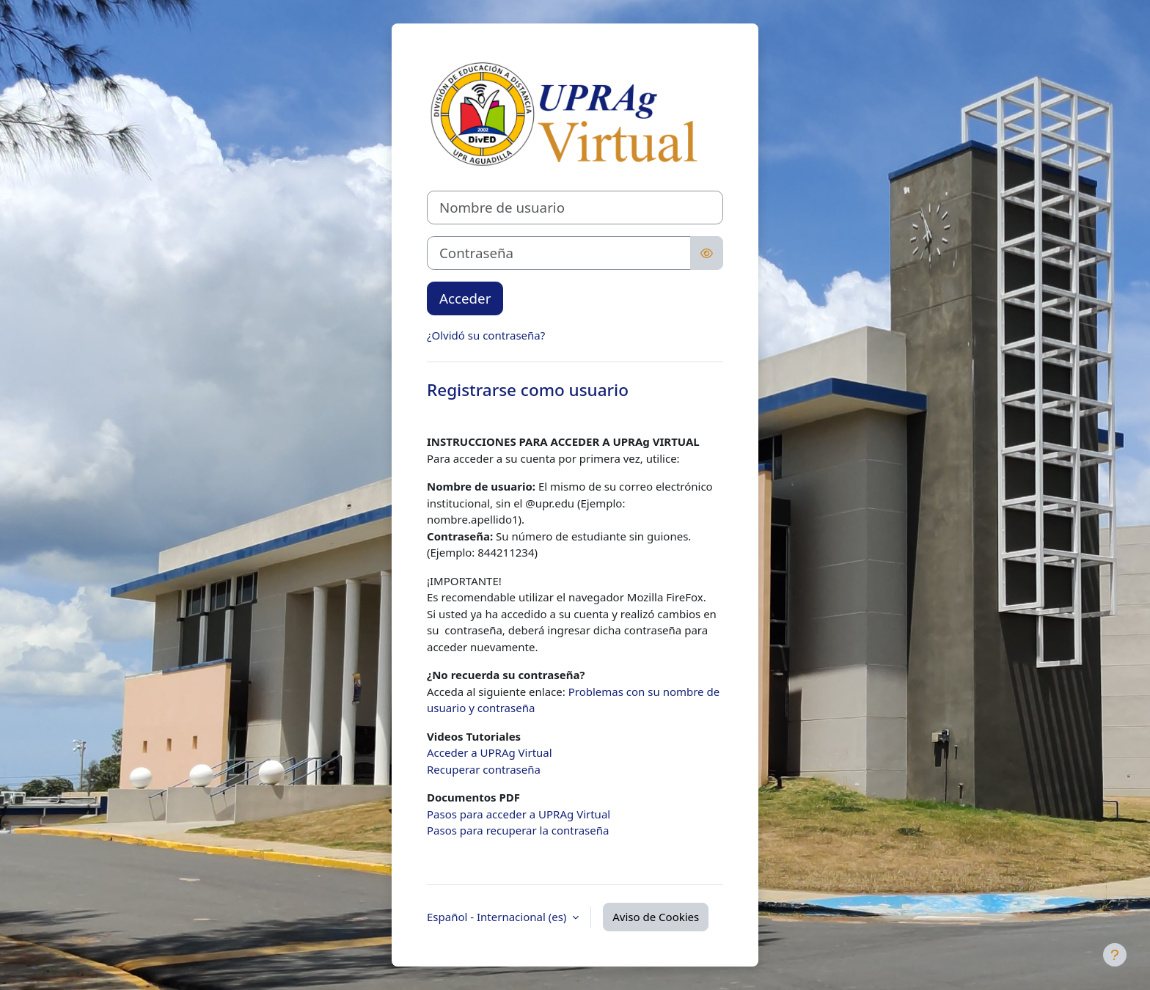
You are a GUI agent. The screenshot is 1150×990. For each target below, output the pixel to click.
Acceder (465, 298)
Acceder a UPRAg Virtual (489, 752)
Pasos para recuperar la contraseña (518, 830)
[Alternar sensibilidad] (706, 253)
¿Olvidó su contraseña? (486, 335)
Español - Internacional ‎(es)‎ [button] (498, 916)
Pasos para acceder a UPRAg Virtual (518, 814)
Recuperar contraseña (484, 769)
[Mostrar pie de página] (1115, 955)
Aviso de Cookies (655, 916)
